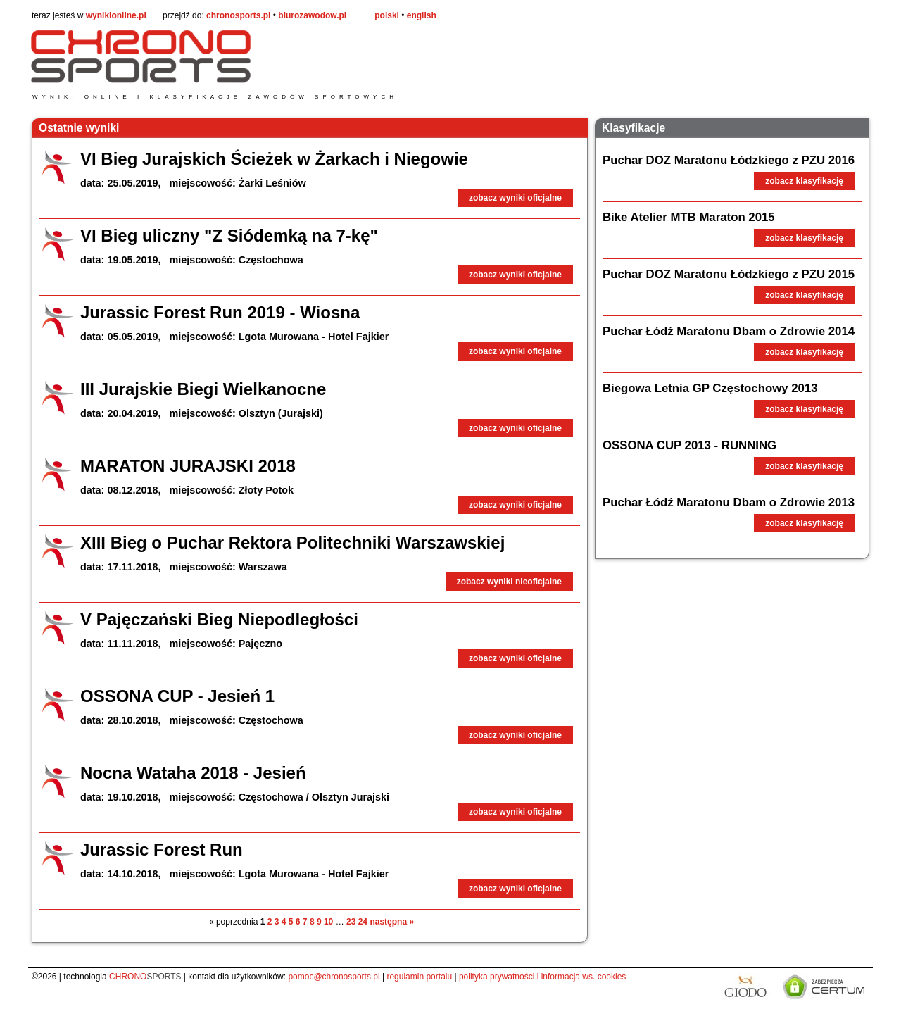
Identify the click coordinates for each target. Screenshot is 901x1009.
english (421, 15)
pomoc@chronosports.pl (333, 977)
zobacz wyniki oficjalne (515, 198)
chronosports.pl (238, 15)
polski (386, 15)
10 (328, 922)
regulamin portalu (419, 977)
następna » (392, 922)
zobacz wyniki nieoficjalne (509, 582)
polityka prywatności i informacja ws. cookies (542, 977)
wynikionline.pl (116, 15)
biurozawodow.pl (312, 15)
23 (350, 922)
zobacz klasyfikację (804, 181)
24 (362, 922)
